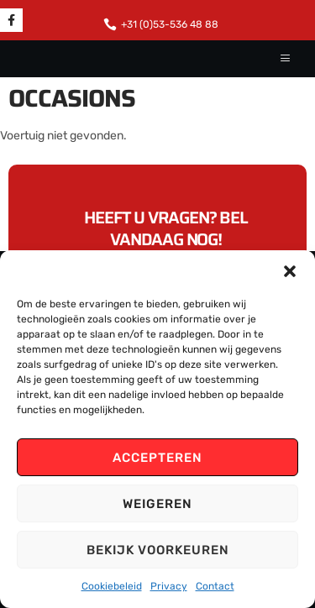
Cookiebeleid (111, 586)
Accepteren (157, 457)
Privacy (168, 586)
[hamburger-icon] (286, 58)
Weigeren (157, 503)
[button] (289, 271)
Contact (215, 586)
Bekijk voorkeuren (158, 550)
